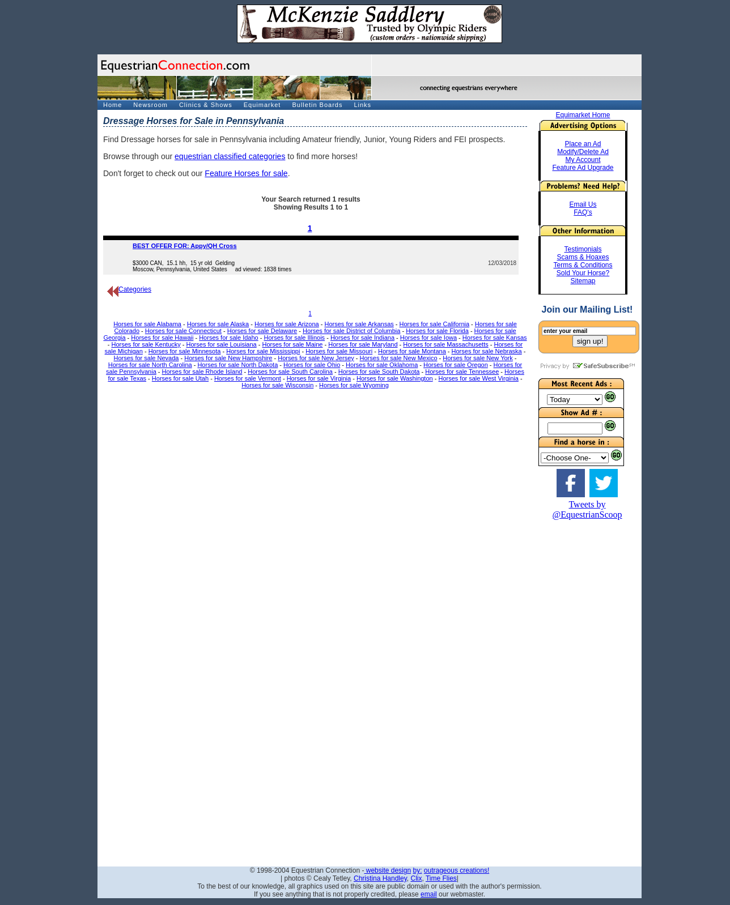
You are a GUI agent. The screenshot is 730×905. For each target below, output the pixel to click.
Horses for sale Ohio (311, 364)
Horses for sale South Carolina (290, 371)
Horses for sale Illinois (294, 337)
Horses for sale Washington (394, 378)
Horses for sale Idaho (228, 337)
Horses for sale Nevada (146, 358)
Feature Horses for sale (246, 173)
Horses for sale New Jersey (316, 358)
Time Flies (441, 878)
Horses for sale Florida (437, 330)
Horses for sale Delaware (262, 330)
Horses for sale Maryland (362, 344)
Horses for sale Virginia (319, 378)
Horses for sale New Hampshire (228, 358)
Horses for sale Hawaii (162, 337)
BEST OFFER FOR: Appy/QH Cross (185, 245)
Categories (129, 289)
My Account (582, 160)
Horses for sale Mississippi (263, 351)
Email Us (582, 204)
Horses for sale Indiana (362, 337)
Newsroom (150, 104)
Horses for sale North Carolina (150, 364)
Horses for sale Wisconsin (277, 385)
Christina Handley (380, 878)
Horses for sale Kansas (494, 337)
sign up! (590, 341)
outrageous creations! (456, 870)
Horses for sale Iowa (428, 337)
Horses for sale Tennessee (462, 371)
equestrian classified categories (230, 156)
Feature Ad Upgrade (582, 168)
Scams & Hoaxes (583, 257)
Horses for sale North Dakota (237, 364)
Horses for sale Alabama (147, 324)
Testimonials (582, 249)
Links (362, 104)
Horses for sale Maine (292, 344)
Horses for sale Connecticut (183, 330)
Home (112, 104)
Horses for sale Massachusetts (445, 344)
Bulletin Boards (317, 104)
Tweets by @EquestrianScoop (587, 509)
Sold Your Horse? (583, 273)
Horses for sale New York (478, 358)
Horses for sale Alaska (218, 324)
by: (417, 870)
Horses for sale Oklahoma (382, 364)
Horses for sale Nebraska (487, 351)
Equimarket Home (582, 115)
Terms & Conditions (582, 265)
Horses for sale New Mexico (399, 358)
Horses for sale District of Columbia (351, 330)
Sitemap (582, 281)
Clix (416, 878)
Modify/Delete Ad (583, 152)
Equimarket (262, 104)
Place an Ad (583, 144)
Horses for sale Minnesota (184, 351)
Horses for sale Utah (180, 378)
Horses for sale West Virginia (478, 378)
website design (387, 870)
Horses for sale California (435, 324)
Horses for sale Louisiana (221, 344)
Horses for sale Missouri (338, 351)
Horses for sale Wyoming (354, 385)
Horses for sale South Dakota (379, 371)
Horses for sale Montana (412, 351)
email (429, 894)
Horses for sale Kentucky (146, 344)
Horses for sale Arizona (286, 324)
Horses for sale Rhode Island (202, 371)
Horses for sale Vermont (247, 378)
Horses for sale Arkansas (359, 324)
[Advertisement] (587, 690)
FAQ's (583, 212)
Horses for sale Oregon (455, 364)
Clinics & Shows (205, 104)
